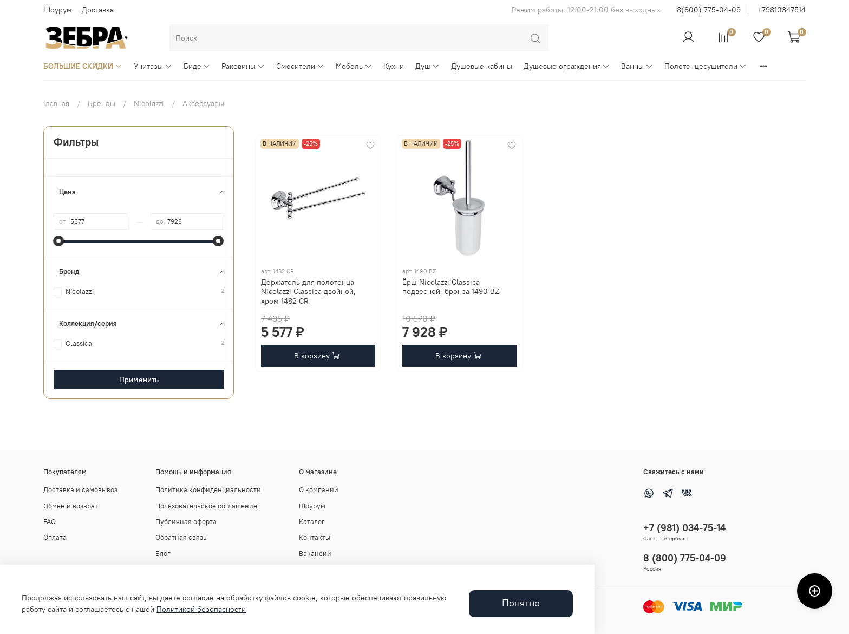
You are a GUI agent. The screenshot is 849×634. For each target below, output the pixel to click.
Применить (139, 379)
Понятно (521, 603)
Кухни (393, 66)
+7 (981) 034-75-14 (684, 527)
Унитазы (153, 66)
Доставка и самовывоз (80, 490)
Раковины (243, 66)
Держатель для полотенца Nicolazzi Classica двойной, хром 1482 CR (308, 291)
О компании (318, 490)
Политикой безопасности (201, 609)
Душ (427, 66)
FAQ (49, 522)
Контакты (314, 537)
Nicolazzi (149, 103)
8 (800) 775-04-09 (684, 558)
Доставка (98, 10)
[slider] (59, 241)
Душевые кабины (481, 66)
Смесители (300, 66)
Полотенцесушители (705, 66)
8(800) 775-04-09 (709, 10)
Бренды (101, 103)
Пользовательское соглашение (206, 506)
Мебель (354, 66)
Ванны (637, 66)
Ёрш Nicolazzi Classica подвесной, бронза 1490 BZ (450, 287)
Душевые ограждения (567, 66)
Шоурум (57, 10)
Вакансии (315, 554)
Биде (197, 66)
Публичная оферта (186, 522)
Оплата (55, 537)
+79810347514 (781, 10)
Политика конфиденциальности (208, 490)
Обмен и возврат (70, 506)
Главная (56, 103)
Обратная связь (181, 537)
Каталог (312, 522)
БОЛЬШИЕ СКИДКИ (82, 66)
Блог (163, 554)
